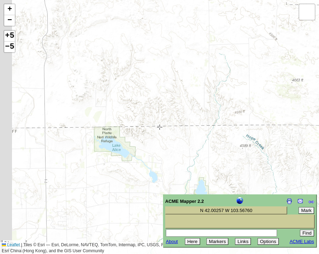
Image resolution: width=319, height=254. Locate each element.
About (172, 241)
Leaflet (11, 244)
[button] (9, 9)
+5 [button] (9, 36)
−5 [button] (9, 47)
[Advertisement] (37, 204)
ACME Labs (302, 241)
